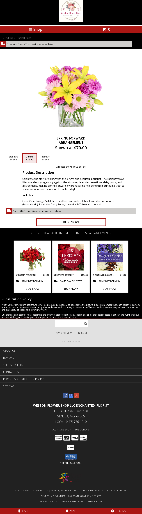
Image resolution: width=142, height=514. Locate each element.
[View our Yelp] (76, 397)
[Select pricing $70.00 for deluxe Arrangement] (30, 158)
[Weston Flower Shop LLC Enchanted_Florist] (70, 20)
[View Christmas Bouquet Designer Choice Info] (110, 257)
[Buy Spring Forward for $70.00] (71, 222)
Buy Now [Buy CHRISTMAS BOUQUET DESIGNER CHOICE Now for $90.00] (110, 289)
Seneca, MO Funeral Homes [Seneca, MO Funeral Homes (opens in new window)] (31, 490)
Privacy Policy (48, 501)
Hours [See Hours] (118, 511)
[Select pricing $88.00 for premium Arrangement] (45, 158)
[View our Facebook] (65, 397)
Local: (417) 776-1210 (71, 422)
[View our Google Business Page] (71, 397)
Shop (35, 29)
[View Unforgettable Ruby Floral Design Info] (33, 257)
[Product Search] (71, 323)
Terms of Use (94, 501)
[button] (71, 457)
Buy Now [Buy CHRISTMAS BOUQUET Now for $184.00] (71, 289)
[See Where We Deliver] (71, 341)
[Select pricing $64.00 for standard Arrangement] (13, 158)
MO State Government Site (84, 496)
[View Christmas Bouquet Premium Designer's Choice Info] (71, 257)
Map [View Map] (71, 511)
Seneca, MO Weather (53, 496)
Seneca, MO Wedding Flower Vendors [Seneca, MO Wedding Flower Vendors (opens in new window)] (103, 490)
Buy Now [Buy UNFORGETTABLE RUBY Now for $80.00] (32, 289)
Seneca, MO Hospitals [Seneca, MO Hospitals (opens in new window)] (64, 490)
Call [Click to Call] (23, 511)
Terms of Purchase (72, 501)
